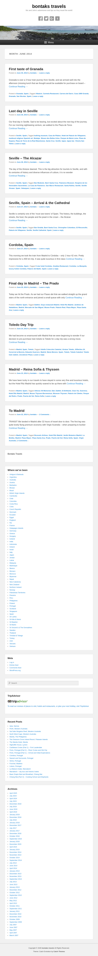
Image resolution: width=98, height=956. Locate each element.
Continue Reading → (18, 86)
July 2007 (13, 925)
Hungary (12, 536)
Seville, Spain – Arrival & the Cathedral (39, 203)
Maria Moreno (52, 352)
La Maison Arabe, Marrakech (20, 769)
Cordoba (72, 266)
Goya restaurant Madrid (50, 305)
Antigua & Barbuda (16, 474)
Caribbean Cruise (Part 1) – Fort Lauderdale (25, 747)
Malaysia (12, 563)
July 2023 (13, 801)
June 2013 (13, 884)
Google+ (52, 18)
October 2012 (14, 892)
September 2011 (15, 909)
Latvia (11, 560)
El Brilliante (66, 391)
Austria (12, 482)
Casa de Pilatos (54, 136)
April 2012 (13, 903)
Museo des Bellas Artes (50, 138)
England (12, 520)
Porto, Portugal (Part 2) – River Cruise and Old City (28, 750)
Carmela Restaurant (51, 94)
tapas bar (70, 141)
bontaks (33, 73)
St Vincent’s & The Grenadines (20, 627)
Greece (12, 533)
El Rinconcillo (81, 228)
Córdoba (19, 266)
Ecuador (12, 515)
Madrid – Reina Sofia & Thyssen (34, 369)
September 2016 (15, 839)
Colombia (12, 501)
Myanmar (12, 576)
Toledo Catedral (76, 352)
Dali (53, 391)
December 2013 (15, 874)
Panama (12, 595)
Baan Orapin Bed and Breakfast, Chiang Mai (25, 774)
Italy (11, 552)
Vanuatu (12, 644)
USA (11, 641)
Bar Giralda (38, 228)
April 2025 (13, 793)
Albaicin (39, 94)
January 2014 (14, 871)
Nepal (11, 579)
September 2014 (15, 860)
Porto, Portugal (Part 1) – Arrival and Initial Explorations (29, 753)
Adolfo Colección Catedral (51, 349)
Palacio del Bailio (34, 269)
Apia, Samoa (14, 726)
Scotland (12, 609)
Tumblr (57, 18)
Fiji (10, 523)
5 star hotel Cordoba (44, 266)
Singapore (13, 611)
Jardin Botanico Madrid (72, 435)
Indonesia (13, 544)
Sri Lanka (12, 617)
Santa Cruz (50, 141)
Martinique (13, 566)
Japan (11, 555)
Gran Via (75, 391)
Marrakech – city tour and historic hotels (24, 772)
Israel (11, 550)
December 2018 (15, 817)
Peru (11, 598)
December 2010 (15, 914)
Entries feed (13, 665)
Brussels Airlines (41, 435)
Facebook (40, 18)
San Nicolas (21, 96)
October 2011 (14, 906)
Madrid (19, 305)
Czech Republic (15, 509)
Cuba (11, 507)
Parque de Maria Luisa (69, 138)
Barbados (13, 485)
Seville (18, 136)
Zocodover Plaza (25, 355)
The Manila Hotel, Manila (18, 742)
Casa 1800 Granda (81, 94)
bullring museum (41, 136)
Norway (12, 590)
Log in (11, 662)
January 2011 (14, 911)
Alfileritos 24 (80, 349)
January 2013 (14, 887)
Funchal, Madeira (15, 763)
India (11, 541)
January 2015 (14, 849)
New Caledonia (15, 582)
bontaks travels (49, 6)
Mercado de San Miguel (34, 307)
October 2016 (14, 836)
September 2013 (15, 879)
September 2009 (15, 922)
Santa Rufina (69, 186)
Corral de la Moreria (16, 352)
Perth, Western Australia (18, 729)
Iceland (12, 539)
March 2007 (13, 935)
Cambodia (13, 496)
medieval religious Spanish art (21, 138)
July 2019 (13, 806)
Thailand (12, 633)
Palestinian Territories (17, 593)
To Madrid (16, 411)
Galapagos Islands (16, 528)
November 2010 (15, 917)
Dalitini (37, 305)
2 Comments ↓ (44, 414)
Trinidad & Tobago (16, 636)
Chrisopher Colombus (66, 228)
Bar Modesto (39, 183)
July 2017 (13, 828)
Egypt (11, 517)
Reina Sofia (39, 396)
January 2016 (14, 841)
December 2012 (15, 890)
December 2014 (15, 852)
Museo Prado (49, 307)
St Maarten (13, 622)
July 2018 (13, 820)
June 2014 (13, 866)
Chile (11, 498)
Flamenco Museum (66, 183)
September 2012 (15, 895)
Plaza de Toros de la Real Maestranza (30, 141)
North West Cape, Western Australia (22, 734)
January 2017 (14, 831)
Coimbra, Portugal (16, 755)
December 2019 (15, 804)
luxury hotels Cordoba (17, 269)
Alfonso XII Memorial (42, 391)
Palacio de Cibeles (75, 393)
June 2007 (13, 927)
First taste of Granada (26, 69)
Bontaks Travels (15, 454)
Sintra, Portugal (15, 761)
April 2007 (13, 933)
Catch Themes (59, 951)
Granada (19, 94)
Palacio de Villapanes (17, 230)
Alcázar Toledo (68, 349)
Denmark (12, 512)
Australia (12, 480)
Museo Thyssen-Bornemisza (41, 393)
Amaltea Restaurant (60, 266)
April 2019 (13, 812)
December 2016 (15, 833)
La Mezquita (82, 266)
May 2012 (13, 901)
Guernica (83, 391)
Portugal (12, 606)
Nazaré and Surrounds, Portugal (21, 758)
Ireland (12, 547)
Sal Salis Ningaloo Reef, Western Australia (25, 731)
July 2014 (13, 863)
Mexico (12, 568)
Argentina (13, 477)
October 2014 (14, 858)
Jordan (12, 558)
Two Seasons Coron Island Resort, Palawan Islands (28, 739)
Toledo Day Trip (21, 325)
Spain (26, 94)
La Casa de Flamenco (36, 186)
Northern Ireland (15, 587)
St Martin (12, 625)
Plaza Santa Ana (38, 438)
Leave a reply (44, 73)
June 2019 (13, 809)
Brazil (11, 490)
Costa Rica (13, 504)
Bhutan (12, 488)
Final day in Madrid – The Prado (34, 283)
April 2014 (13, 868)
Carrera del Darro (66, 94)
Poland (12, 603)
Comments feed (15, 668)
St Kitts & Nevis (15, 619)
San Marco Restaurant (54, 186)
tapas (64, 141)
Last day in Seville (23, 111)
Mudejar (37, 138)
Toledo (30, 349)
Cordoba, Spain (21, 245)
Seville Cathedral (39, 230)
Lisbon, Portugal (15, 766)
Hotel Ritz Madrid (15, 393)
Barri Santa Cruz (51, 183)
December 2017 (15, 825)
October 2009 (14, 919)
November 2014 (15, 855)
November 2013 (15, 876)
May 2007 (13, 930)
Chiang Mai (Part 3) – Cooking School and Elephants (28, 777)
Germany (12, 531)
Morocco (12, 574)
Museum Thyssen (60, 393)
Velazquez (25, 188)
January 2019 (14, 815)
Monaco (12, 571)
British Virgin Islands (16, 493)
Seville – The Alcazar (25, 158)
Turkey (11, 638)
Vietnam (12, 646)
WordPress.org (14, 670)
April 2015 (13, 847)
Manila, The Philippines (18, 737)
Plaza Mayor (71, 307)
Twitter (46, 18)
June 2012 (13, 898)
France (12, 525)
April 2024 (13, 798)
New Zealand (14, 584)
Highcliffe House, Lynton (18, 745)
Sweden (12, 630)
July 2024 (13, 796)
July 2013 (13, 882)
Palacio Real (60, 307)
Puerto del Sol (57, 438)
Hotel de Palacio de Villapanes (73, 136)
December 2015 (15, 844)
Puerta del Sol (28, 396)
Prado (19, 396)
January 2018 (14, 823)
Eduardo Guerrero (32, 352)
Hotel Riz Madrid (66, 305)
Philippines (13, 601)
